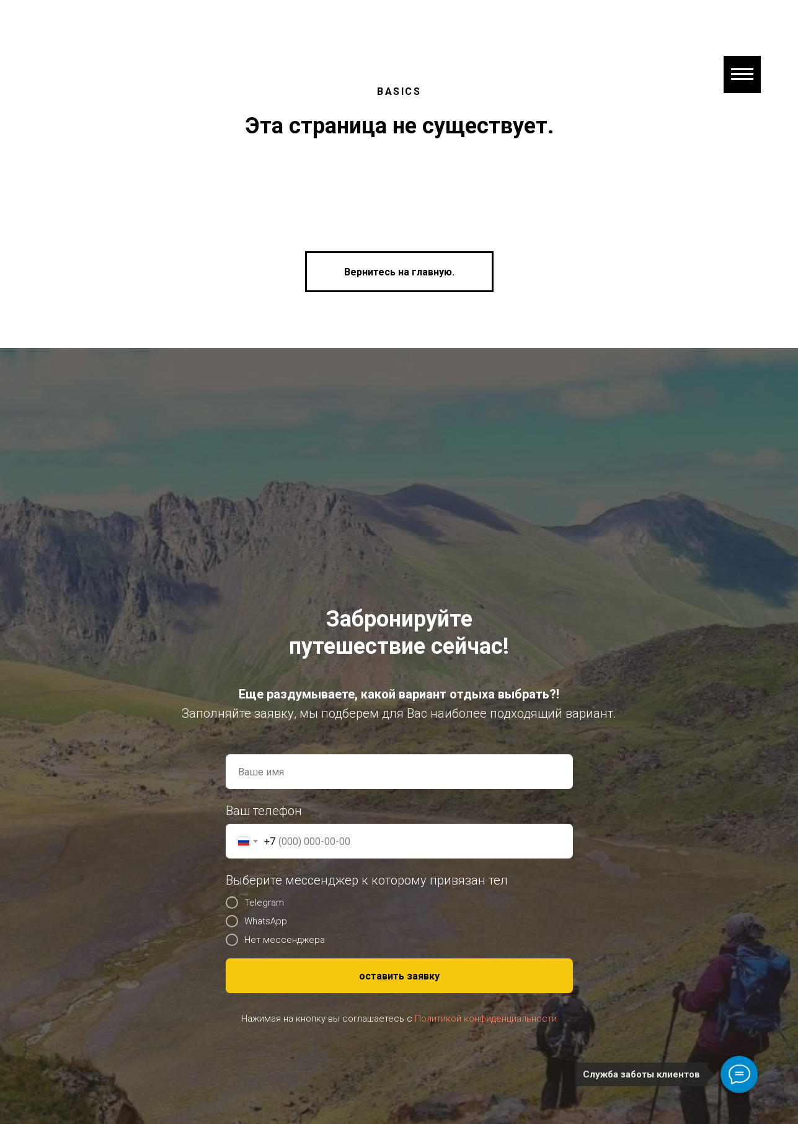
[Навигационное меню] (742, 74)
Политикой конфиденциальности (486, 1018)
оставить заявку (399, 976)
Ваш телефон (264, 810)
